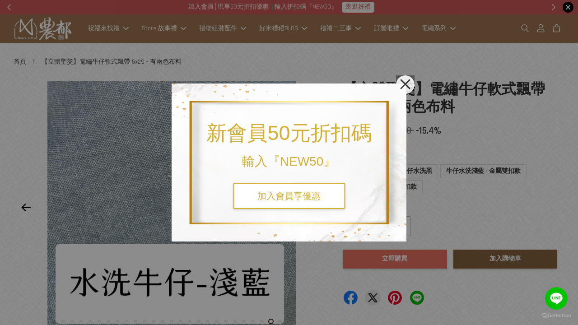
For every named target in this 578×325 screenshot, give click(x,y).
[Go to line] (556, 298)
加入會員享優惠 (289, 196)
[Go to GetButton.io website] (556, 316)
